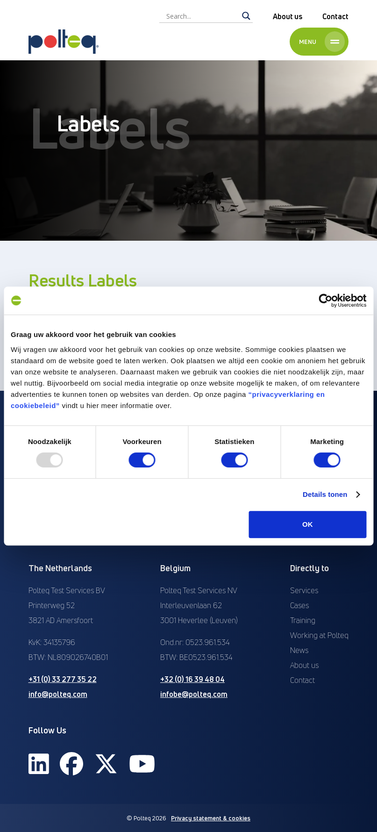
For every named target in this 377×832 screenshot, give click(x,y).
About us (287, 16)
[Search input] (201, 15)
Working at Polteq (319, 635)
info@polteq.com (57, 694)
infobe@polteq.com (194, 694)
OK (307, 524)
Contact (335, 16)
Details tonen (325, 494)
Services (304, 590)
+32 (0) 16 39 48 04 (192, 679)
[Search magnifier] (246, 15)
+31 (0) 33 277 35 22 (62, 679)
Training (302, 620)
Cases (299, 605)
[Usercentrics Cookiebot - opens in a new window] (325, 301)
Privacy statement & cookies (210, 818)
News (299, 650)
